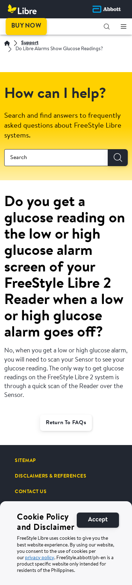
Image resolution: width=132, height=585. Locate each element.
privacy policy (39, 574)
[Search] (118, 157)
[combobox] (56, 157)
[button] (106, 26)
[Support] (29, 43)
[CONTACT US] (30, 491)
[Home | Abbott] (7, 43)
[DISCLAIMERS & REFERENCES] (50, 476)
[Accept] (98, 536)
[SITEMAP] (25, 460)
